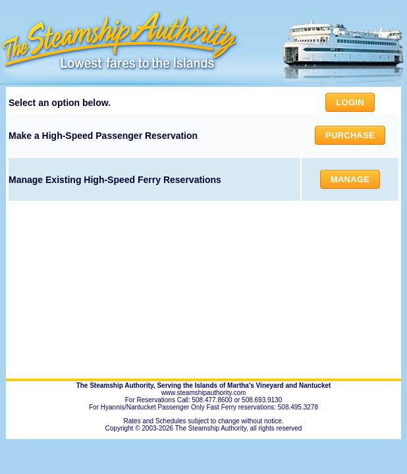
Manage (350, 179)
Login (350, 102)
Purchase (350, 135)
